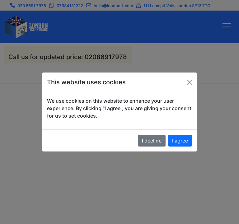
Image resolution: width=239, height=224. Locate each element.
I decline (152, 141)
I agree (180, 141)
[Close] (189, 82)
